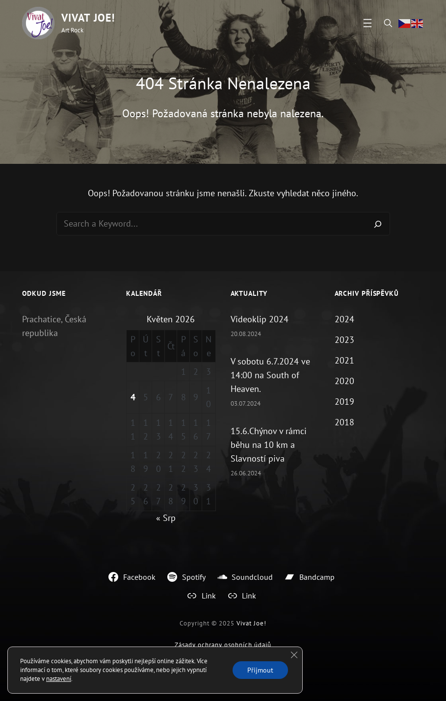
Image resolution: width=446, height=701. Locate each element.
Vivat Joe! (87, 18)
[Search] (378, 223)
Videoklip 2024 (260, 319)
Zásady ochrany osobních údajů (223, 645)
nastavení (58, 679)
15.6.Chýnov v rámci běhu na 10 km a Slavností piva (269, 444)
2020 (344, 381)
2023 (344, 339)
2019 (344, 401)
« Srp (166, 517)
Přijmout (260, 670)
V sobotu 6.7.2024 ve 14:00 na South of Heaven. (270, 375)
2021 (344, 360)
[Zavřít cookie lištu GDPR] (294, 655)
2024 (344, 319)
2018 (344, 422)
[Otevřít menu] (367, 23)
